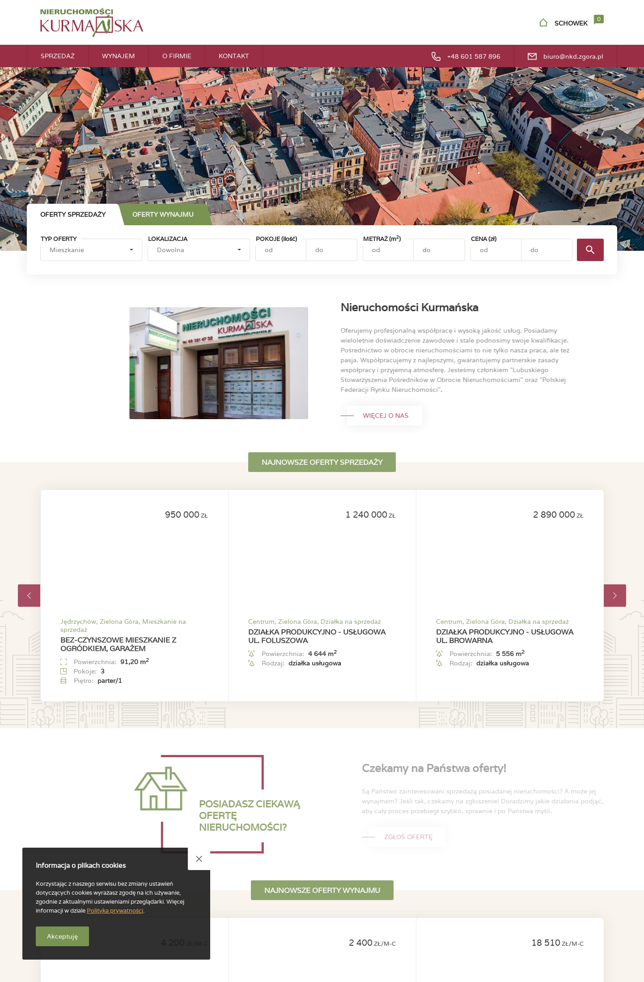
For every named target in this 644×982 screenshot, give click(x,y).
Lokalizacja (167, 239)
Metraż (382, 239)
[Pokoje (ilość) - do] (331, 250)
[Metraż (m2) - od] (388, 250)
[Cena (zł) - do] (546, 250)
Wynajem (118, 56)
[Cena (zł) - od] (495, 250)
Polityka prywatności (115, 910)
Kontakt (234, 56)
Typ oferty (58, 239)
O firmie (176, 56)
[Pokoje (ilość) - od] (280, 250)
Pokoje (276, 239)
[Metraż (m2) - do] (439, 250)
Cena (483, 239)
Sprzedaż (58, 56)
